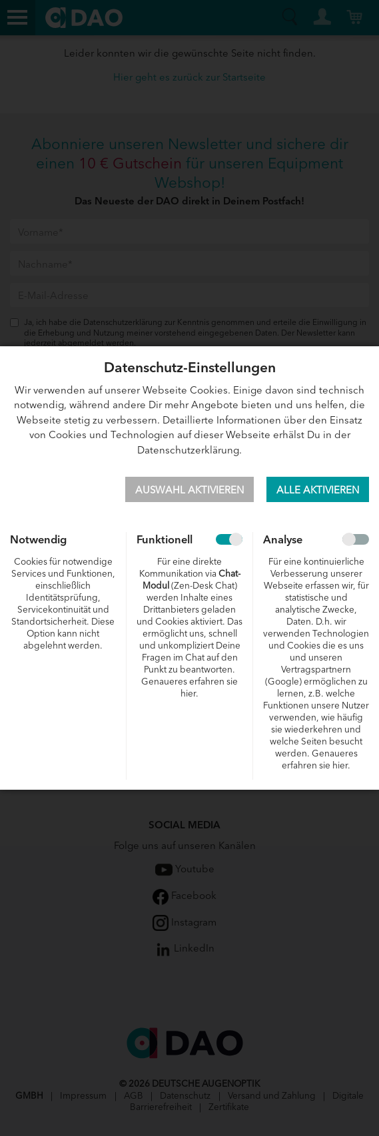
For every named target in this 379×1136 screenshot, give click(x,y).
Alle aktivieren (317, 489)
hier (188, 693)
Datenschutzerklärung (188, 449)
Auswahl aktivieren (189, 489)
